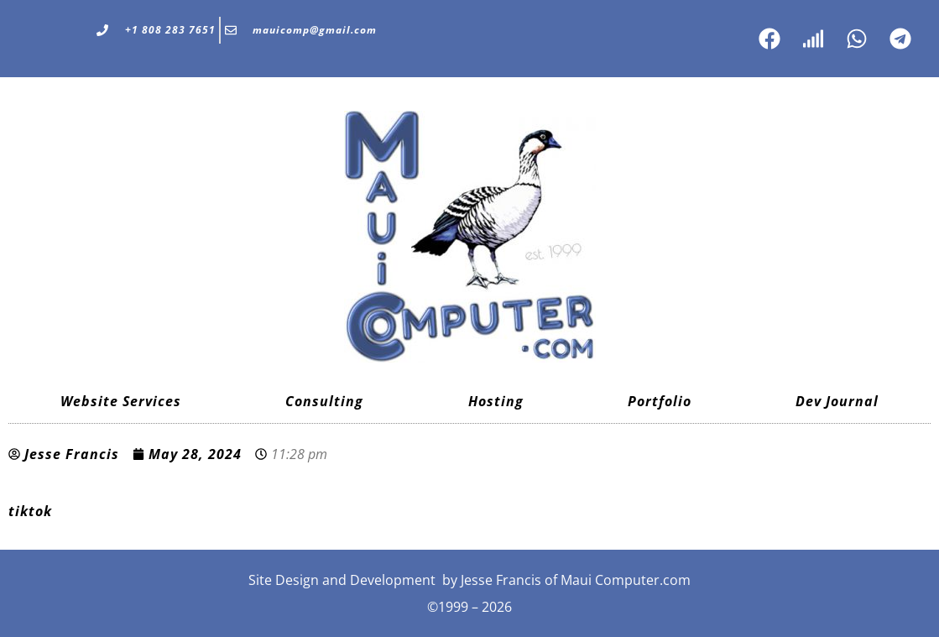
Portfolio (659, 401)
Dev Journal (837, 401)
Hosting (496, 401)
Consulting (324, 401)
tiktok (30, 511)
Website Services (120, 401)
